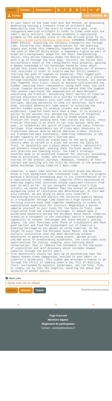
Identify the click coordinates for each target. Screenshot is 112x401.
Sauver (12, 10)
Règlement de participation (58, 374)
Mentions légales (58, 369)
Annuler (26, 340)
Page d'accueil (58, 365)
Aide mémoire (95, 15)
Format (26, 10)
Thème (40, 340)
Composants (44, 10)
